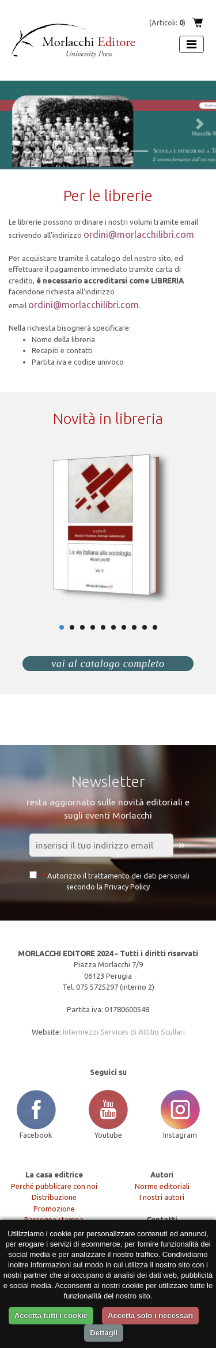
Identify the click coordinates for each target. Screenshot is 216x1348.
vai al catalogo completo (107, 663)
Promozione (54, 1209)
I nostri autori (161, 1197)
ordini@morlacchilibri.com (139, 234)
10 (155, 627)
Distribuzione (54, 1197)
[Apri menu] (191, 44)
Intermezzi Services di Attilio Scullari (124, 1032)
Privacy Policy (127, 887)
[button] (16, 124)
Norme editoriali (162, 1186)
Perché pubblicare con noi (54, 1186)
